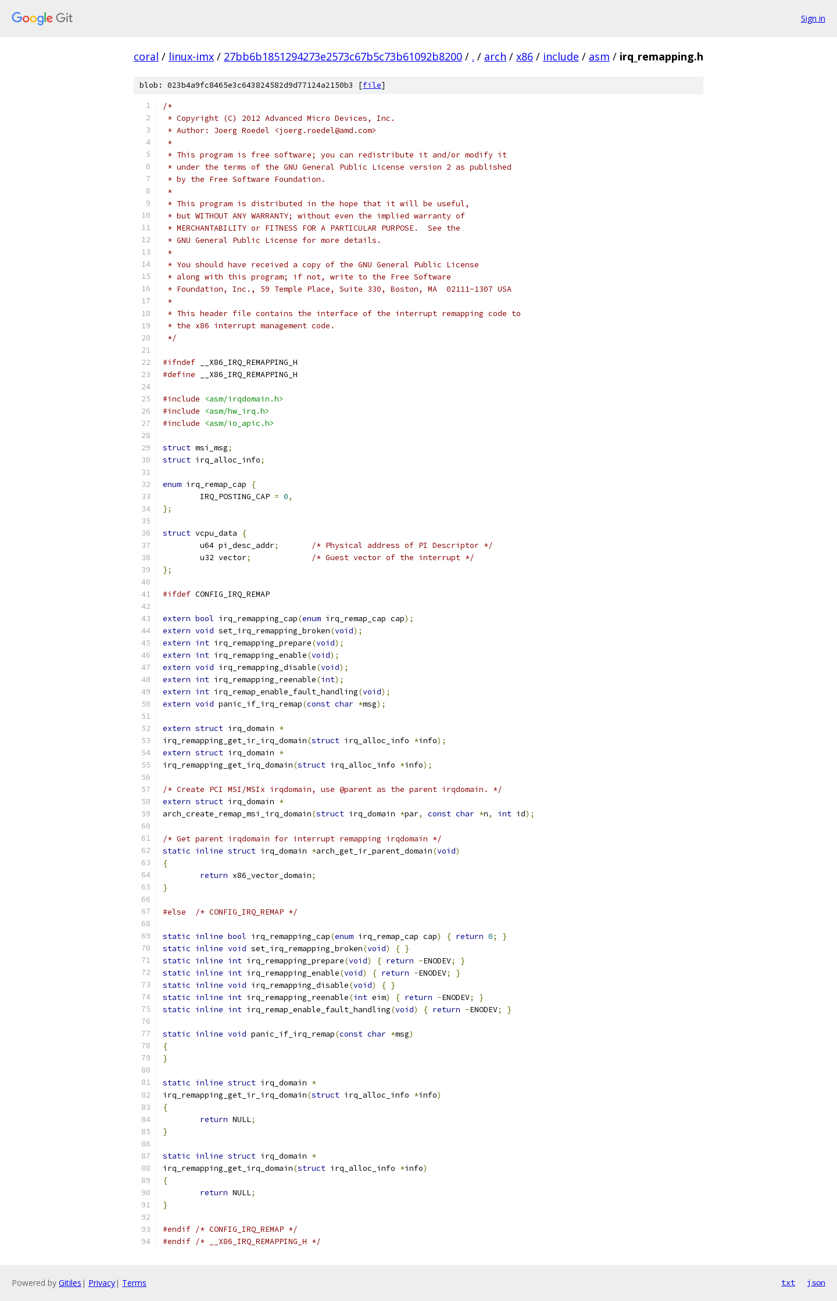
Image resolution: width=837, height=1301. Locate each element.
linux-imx (191, 56)
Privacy (101, 1282)
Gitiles (70, 1282)
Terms (134, 1282)
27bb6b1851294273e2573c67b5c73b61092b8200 (343, 56)
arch (495, 56)
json (816, 1282)
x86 (524, 56)
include (561, 56)
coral (146, 56)
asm (599, 56)
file (372, 85)
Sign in (813, 18)
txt (788, 1282)
